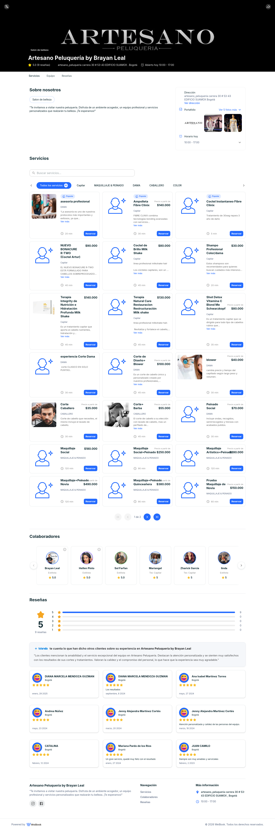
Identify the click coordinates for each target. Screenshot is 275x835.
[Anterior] (31, 189)
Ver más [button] (65, 225)
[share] (268, 6)
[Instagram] (32, 808)
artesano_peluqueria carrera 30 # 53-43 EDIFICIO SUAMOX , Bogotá (223, 798)
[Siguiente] (243, 189)
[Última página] (156, 521)
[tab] (34, 80)
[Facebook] (41, 808)
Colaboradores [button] (149, 801)
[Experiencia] (64, 553)
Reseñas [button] (145, 806)
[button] (213, 124)
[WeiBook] (33, 829)
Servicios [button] (145, 796)
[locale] (6, 6)
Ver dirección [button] (192, 107)
